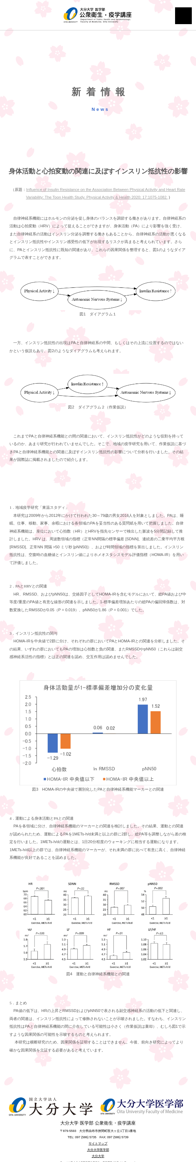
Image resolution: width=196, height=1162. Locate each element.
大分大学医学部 (98, 1150)
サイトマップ (98, 1143)
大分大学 (98, 1156)
